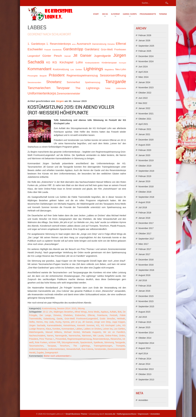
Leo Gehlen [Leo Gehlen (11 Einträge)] (76, 69)
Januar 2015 (144, 327)
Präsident (33, 339)
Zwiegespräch (51, 352)
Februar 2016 (144, 285)
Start (96, 14)
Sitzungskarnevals (70, 342)
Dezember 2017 (146, 223)
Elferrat (115, 14)
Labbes (78, 329)
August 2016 (144, 275)
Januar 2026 (144, 40)
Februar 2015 (144, 322)
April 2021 (143, 124)
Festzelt (113, 315)
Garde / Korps (130, 14)
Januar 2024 (144, 82)
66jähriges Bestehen (63, 312)
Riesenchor (116, 339)
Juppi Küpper (118, 322)
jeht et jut (76, 322)
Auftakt (113, 312)
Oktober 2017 (144, 233)
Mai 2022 (142, 103)
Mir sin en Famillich (114, 332)
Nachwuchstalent (37, 335)
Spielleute (98, 342)
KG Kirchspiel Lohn (111, 325)
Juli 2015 (142, 317)
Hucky (58, 322)
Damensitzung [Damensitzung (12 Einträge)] (99, 44)
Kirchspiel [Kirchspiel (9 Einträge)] (122, 63)
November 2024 (146, 61)
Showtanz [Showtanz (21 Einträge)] (54, 82)
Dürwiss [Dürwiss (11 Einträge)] (111, 44)
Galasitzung (49, 318)
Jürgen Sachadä (37, 325)
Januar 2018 (144, 218)
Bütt (119, 312)
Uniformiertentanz (56, 349)
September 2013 (146, 379)
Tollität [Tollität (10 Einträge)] (107, 88)
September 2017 (146, 238)
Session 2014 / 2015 (66, 308)
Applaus (104, 312)
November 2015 (146, 301)
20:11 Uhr (47, 312)
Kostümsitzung (49, 308)
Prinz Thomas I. (46, 339)
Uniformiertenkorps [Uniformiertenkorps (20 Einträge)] (42, 93)
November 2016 (146, 265)
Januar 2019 (144, 181)
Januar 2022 (144, 108)
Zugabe (40, 352)
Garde (60, 318)
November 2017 (146, 228)
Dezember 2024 (146, 56)
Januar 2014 (144, 364)
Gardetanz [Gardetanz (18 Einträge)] (92, 49)
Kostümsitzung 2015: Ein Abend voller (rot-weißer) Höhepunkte (71, 110)
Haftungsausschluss (126, 414)
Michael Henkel (72, 332)
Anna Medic (93, 312)
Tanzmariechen (36, 346)
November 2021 (146, 113)
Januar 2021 (144, 134)
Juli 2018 (142, 207)
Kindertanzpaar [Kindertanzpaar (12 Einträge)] (109, 62)
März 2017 (143, 244)
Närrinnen (86, 335)
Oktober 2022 (144, 92)
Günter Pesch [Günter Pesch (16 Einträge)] (52, 55)
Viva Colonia (87, 349)
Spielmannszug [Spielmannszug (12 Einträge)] (92, 82)
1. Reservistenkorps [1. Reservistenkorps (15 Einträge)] (58, 43)
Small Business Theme (76, 414)
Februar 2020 (144, 150)
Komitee (56, 329)
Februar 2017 (144, 249)
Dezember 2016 (146, 259)
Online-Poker (111, 335)
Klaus (48, 329)
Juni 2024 (143, 66)
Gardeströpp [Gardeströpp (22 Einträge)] (73, 49)
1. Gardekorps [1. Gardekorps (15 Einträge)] (36, 43)
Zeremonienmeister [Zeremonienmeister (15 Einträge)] (68, 93)
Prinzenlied (61, 339)
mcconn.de (110, 414)
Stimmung (109, 342)
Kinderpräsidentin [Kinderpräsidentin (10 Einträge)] (92, 63)
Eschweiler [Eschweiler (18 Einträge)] (35, 49)
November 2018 (146, 186)
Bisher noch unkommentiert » (57, 356)
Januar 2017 (144, 254)
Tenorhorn (64, 346)
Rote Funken (41, 342)
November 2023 (146, 87)
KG (97, 325)
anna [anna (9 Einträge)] (74, 44)
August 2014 (144, 348)
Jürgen (60, 101)
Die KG (105, 14)
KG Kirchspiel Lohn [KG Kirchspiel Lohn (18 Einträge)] (67, 62)
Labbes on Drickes (93, 329)
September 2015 (146, 306)
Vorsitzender (100, 349)
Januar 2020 (144, 155)
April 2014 (143, 353)
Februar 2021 (144, 129)
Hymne (66, 322)
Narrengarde (61, 335)
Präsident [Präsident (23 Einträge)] (57, 75)
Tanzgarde (120, 342)
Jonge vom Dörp (102, 322)
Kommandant (67, 329)
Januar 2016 (144, 291)
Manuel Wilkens (54, 332)
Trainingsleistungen (103, 346)
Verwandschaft (73, 349)
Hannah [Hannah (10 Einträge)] (67, 56)
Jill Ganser (87, 322)
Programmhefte (148, 14)
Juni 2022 (143, 98)
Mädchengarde (36, 332)
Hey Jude (49, 322)
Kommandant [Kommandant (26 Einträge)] (39, 69)
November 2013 (146, 369)
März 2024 (143, 77)
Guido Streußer (107, 318)
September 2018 (146, 197)
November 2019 (146, 160)
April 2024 (143, 72)
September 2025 (146, 46)
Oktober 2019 (144, 166)
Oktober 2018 (144, 192)
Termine (163, 14)
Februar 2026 (144, 35)
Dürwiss (57, 315)
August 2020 (144, 145)
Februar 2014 (144, 358)
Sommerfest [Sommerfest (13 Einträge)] (73, 82)
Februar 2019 (144, 176)
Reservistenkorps (101, 339)
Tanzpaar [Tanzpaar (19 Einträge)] (63, 88)
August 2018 (144, 202)
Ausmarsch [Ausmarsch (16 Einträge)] (84, 43)
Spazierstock (86, 342)
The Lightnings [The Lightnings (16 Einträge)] (87, 88)
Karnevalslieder (54, 325)
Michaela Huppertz (91, 332)
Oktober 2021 (144, 119)
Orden (122, 335)
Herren (39, 322)
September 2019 (146, 171)
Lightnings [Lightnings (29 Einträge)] (93, 68)
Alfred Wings (81, 312)
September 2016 (146, 270)
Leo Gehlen (119, 329)
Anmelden (143, 400)
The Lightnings (81, 346)
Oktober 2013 (144, 374)
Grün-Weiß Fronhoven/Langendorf (81, 318)
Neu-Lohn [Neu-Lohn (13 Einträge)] (120, 69)
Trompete (120, 346)
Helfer (32, 322)
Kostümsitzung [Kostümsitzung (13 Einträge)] (61, 69)
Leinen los (108, 329)
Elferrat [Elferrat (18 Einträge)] (121, 43)
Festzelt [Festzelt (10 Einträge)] (47, 50)
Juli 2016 (142, 280)
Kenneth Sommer (85, 325)
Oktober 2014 (144, 338)
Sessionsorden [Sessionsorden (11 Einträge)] (34, 82)
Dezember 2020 (146, 139)
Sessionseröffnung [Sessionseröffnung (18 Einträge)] (113, 75)
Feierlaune (102, 315)
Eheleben (68, 315)
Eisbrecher (80, 315)
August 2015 (144, 312)
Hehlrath (121, 318)
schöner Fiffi (54, 342)
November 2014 (146, 332)
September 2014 (146, 343)
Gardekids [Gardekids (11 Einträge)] (57, 50)
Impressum (143, 414)
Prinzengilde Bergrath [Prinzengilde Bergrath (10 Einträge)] (37, 76)
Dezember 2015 (146, 296)
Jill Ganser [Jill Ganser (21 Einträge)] (82, 55)
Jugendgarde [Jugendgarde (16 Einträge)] (102, 55)
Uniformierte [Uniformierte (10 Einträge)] (121, 88)
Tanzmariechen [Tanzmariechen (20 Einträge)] (39, 88)
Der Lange (45, 315)
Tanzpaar (51, 346)
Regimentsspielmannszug (79, 339)
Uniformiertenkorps (38, 349)
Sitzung (81, 308)
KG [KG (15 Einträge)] (48, 62)
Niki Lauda (98, 335)
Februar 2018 (144, 212)
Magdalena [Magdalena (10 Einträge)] (109, 70)
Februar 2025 (144, 51)
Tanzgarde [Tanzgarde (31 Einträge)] (115, 81)
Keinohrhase (69, 325)
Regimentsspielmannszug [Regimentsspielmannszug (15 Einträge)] (82, 75)
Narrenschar (74, 335)
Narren (50, 335)
